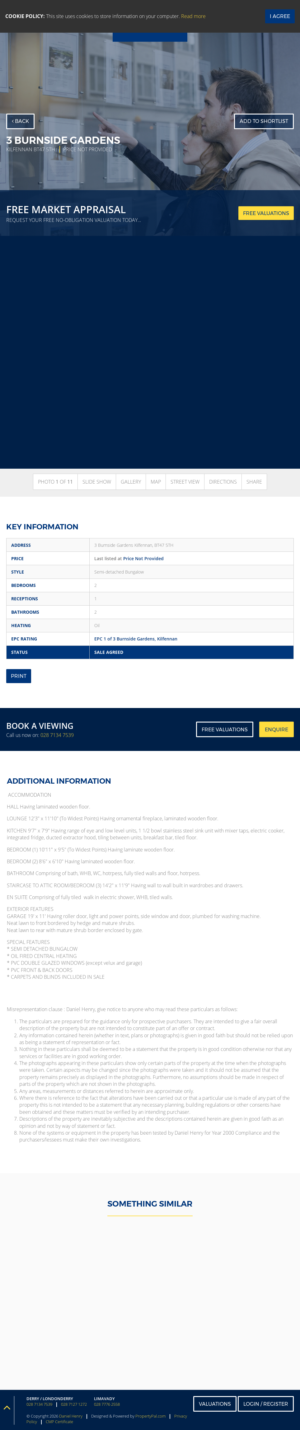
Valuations (215, 1404)
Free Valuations (225, 729)
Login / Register (265, 1404)
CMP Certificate (59, 1421)
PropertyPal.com (150, 1416)
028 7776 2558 (107, 1404)
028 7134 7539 (57, 735)
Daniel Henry (70, 1416)
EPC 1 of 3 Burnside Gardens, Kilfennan (135, 639)
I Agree (280, 16)
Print (18, 676)
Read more (193, 16)
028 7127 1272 (74, 1404)
